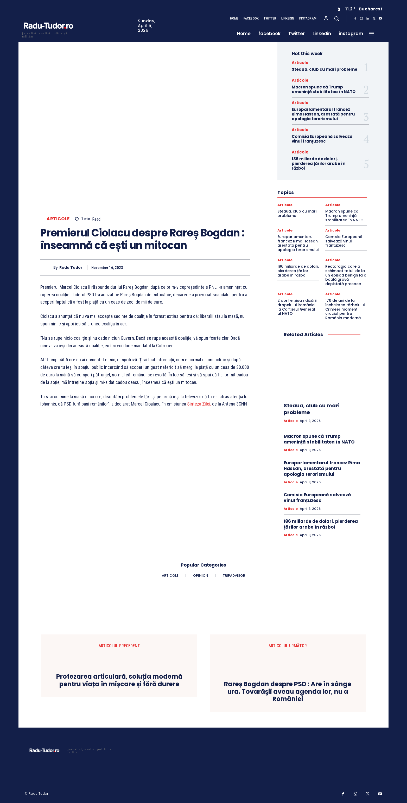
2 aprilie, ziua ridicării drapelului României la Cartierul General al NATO (296, 307)
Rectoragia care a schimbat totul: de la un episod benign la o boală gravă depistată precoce (345, 275)
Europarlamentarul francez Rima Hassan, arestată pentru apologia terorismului (323, 114)
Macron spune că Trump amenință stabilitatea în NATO (323, 89)
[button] (336, 18)
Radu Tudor (70, 267)
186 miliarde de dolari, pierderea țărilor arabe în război (318, 163)
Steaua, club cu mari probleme (324, 69)
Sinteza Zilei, (199, 404)
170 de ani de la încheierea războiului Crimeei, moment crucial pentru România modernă (345, 309)
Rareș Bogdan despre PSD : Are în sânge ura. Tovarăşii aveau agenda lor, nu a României (287, 691)
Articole (58, 219)
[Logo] (74, 750)
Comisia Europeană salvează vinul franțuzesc (322, 139)
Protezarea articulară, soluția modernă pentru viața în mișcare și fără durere (119, 680)
